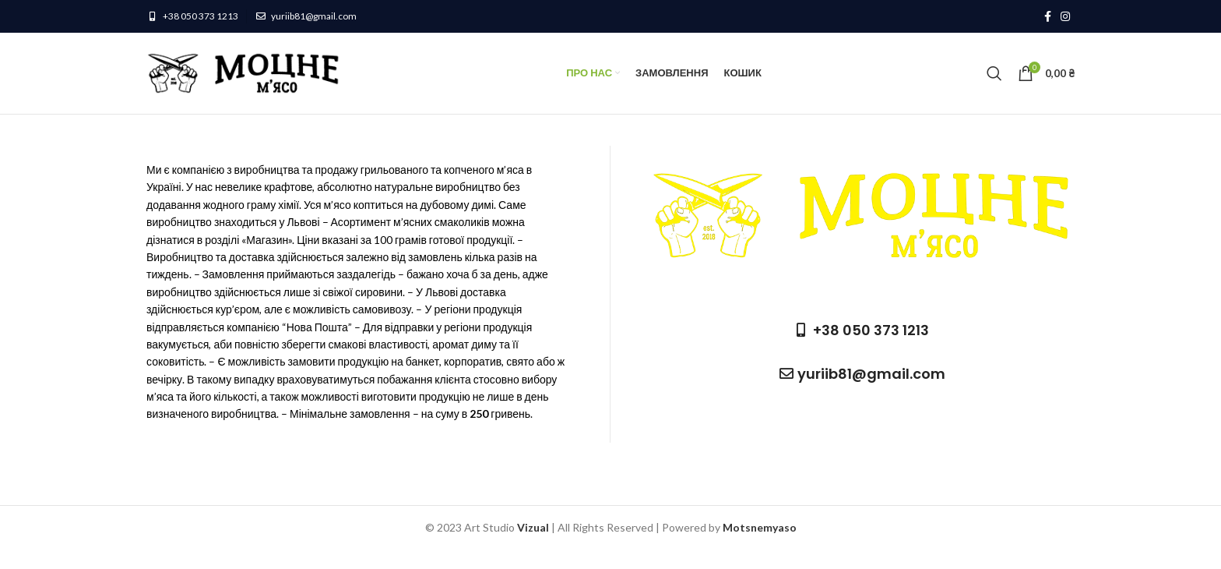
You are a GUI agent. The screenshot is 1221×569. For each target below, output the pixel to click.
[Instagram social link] (1065, 16)
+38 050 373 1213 (200, 16)
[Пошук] (994, 73)
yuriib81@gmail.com (314, 16)
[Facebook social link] (1048, 16)
